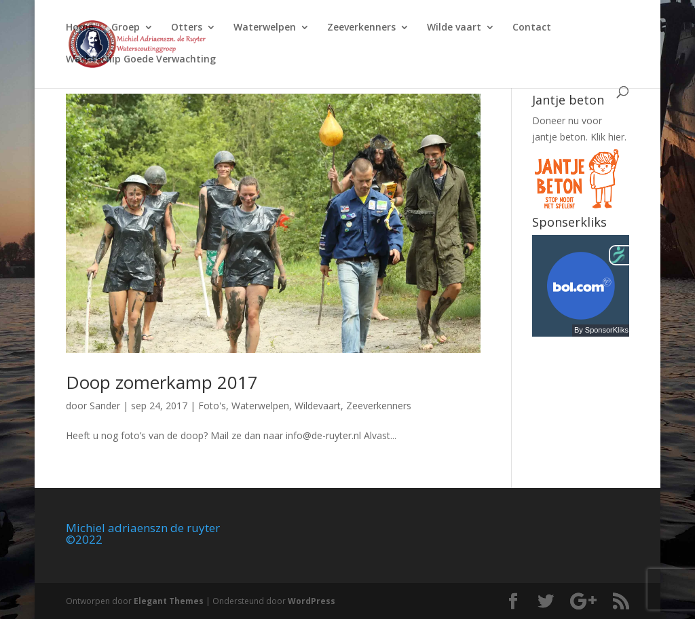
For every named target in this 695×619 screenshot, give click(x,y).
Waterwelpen (264, 27)
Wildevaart (318, 405)
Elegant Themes (169, 601)
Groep (125, 27)
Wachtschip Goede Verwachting (141, 59)
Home (80, 27)
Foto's (212, 405)
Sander (105, 405)
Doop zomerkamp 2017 (162, 382)
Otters (186, 27)
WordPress (311, 601)
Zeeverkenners (361, 27)
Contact (531, 27)
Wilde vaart (454, 27)
